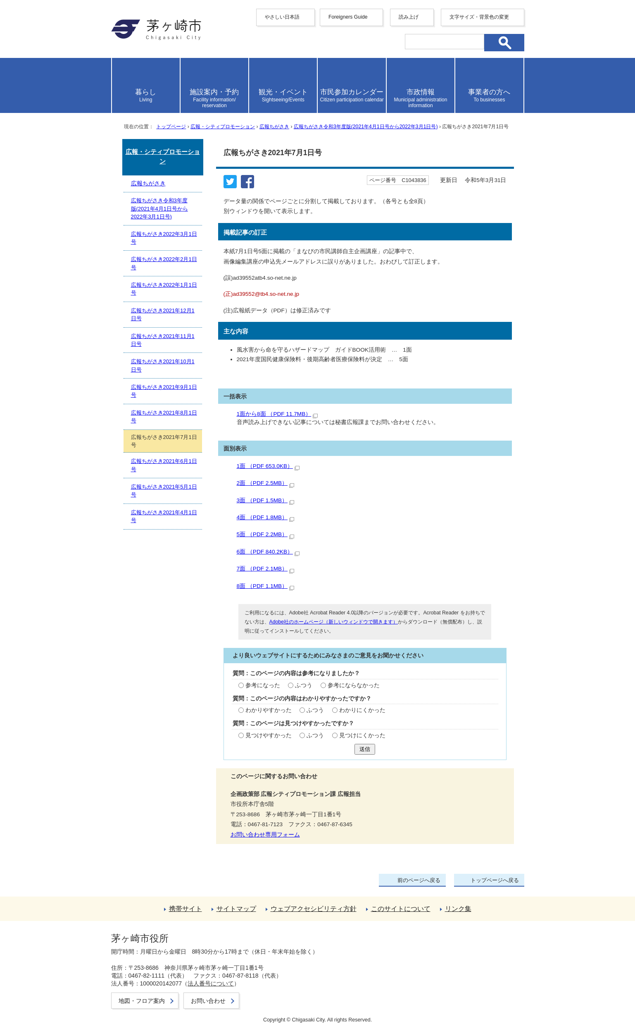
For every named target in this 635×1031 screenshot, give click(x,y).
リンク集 (458, 908)
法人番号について (211, 983)
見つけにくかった (362, 735)
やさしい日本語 (282, 17)
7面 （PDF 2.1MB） (266, 569)
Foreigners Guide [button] (348, 17)
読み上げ (409, 17)
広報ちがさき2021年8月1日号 (164, 417)
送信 (364, 749)
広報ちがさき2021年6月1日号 (164, 465)
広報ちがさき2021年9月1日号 (164, 391)
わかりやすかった (268, 710)
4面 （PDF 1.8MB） (266, 517)
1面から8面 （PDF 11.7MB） (277, 414)
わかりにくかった (362, 710)
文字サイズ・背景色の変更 (479, 17)
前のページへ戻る (418, 880)
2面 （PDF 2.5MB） (266, 483)
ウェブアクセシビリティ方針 (314, 908)
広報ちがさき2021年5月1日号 (164, 491)
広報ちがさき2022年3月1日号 (164, 238)
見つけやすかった (268, 735)
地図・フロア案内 (142, 1000)
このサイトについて (400, 908)
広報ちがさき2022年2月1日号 (164, 263)
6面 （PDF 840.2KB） (268, 552)
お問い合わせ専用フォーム (265, 835)
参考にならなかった (354, 685)
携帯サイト (185, 908)
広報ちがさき (274, 126)
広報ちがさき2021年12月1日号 (163, 314)
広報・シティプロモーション (222, 126)
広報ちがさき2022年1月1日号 (164, 289)
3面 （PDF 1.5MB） (266, 500)
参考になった (262, 685)
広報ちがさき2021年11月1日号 (163, 340)
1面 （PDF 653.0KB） (268, 466)
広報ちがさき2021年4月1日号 (164, 516)
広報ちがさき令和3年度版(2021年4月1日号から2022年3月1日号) (366, 126)
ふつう (303, 685)
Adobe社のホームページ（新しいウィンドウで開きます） (333, 622)
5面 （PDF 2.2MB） (266, 534)
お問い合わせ (208, 1000)
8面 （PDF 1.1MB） (266, 586)
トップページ (171, 126)
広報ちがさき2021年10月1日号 (163, 365)
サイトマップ (236, 908)
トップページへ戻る (495, 880)
